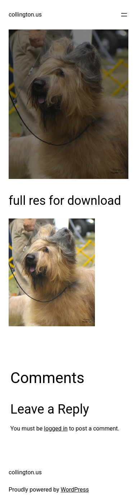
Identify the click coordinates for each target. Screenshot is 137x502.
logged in (56, 428)
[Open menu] (124, 14)
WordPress (75, 489)
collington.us (25, 14)
